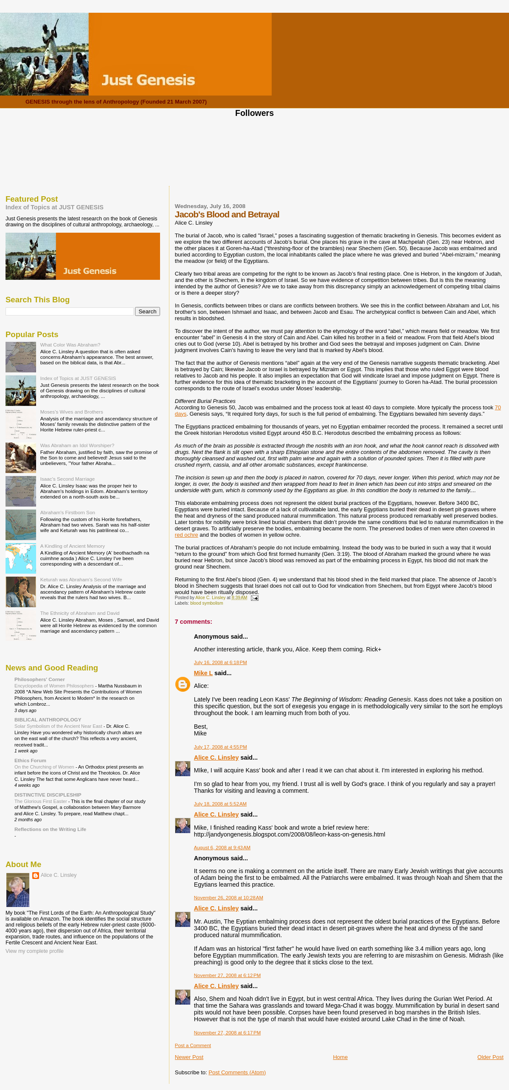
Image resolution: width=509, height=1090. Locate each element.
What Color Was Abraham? (70, 344)
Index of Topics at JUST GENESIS (55, 207)
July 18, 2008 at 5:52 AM (220, 803)
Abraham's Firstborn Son (67, 512)
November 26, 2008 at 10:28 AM (228, 897)
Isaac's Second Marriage (67, 479)
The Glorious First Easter (41, 801)
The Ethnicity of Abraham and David (80, 613)
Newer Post (189, 1057)
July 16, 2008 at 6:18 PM (220, 662)
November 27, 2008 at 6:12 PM (227, 975)
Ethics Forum (30, 760)
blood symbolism (206, 603)
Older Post (490, 1057)
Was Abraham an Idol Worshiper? (77, 445)
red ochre (186, 535)
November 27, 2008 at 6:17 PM (227, 1032)
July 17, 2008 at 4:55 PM (220, 746)
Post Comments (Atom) (237, 1072)
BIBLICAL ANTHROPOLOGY (48, 719)
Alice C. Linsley (216, 757)
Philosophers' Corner (39, 679)
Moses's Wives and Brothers (71, 411)
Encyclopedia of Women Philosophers (54, 685)
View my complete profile (35, 951)
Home (340, 1057)
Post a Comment (193, 1045)
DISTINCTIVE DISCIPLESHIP (48, 794)
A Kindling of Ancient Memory (72, 546)
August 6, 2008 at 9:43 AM (222, 847)
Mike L (203, 673)
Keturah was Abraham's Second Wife (81, 579)
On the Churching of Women (45, 766)
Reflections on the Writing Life (50, 829)
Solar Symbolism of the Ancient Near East (59, 726)
